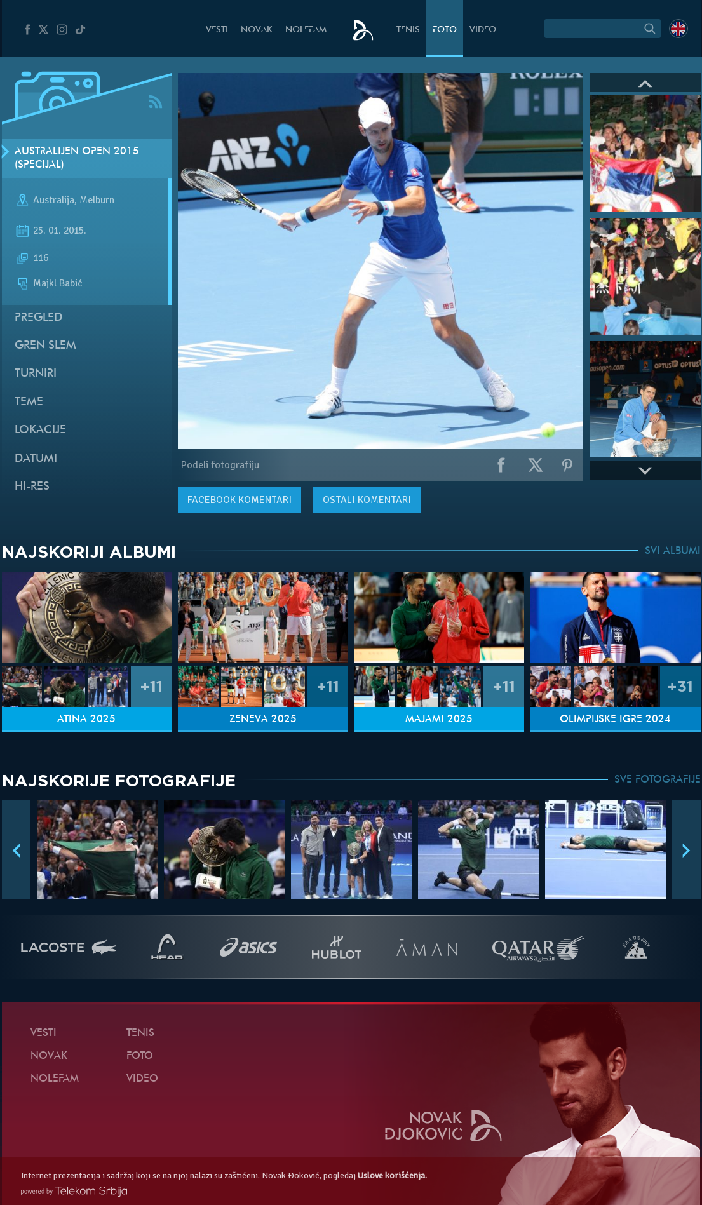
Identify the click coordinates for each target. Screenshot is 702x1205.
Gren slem (45, 346)
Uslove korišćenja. (392, 1175)
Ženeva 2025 (263, 720)
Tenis (408, 30)
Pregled (38, 318)
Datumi (36, 459)
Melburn (96, 200)
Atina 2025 (86, 720)
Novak (257, 30)
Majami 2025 (439, 720)
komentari (239, 500)
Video (482, 30)
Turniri (36, 374)
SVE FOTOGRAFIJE (657, 780)
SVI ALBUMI (673, 551)
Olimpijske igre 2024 (615, 720)
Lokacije (40, 430)
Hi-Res (32, 487)
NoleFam (306, 30)
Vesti (217, 30)
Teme (29, 402)
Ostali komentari (367, 500)
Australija (53, 200)
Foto (445, 30)
